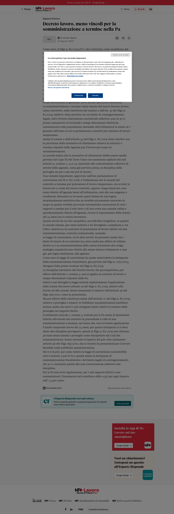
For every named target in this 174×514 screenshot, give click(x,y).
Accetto (95, 95)
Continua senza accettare (120, 55)
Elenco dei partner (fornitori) (58, 87)
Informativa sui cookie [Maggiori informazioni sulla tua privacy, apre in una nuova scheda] (75, 76)
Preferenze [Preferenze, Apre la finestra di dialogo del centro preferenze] (79, 95)
